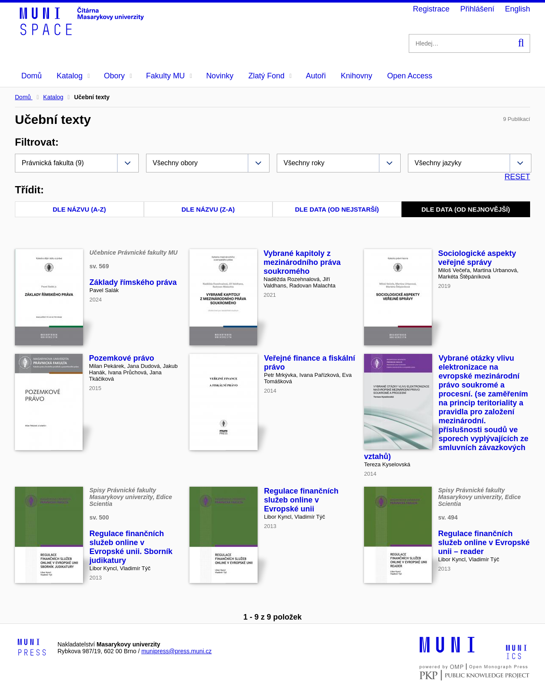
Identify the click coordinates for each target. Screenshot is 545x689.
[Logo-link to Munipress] (32, 647)
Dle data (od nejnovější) (466, 209)
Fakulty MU (169, 76)
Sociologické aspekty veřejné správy (477, 258)
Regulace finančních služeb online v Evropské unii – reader (484, 542)
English (517, 9)
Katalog (73, 76)
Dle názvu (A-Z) (79, 209)
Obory (118, 76)
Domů (31, 76)
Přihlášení (477, 9)
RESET (517, 176)
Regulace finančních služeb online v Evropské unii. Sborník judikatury (130, 547)
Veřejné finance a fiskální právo (309, 362)
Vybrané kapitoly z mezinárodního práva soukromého (302, 262)
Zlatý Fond (270, 76)
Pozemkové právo (121, 358)
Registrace (431, 9)
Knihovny (356, 76)
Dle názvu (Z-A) (208, 209)
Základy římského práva (133, 282)
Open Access (409, 76)
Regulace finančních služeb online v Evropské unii (301, 500)
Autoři (316, 76)
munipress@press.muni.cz (176, 651)
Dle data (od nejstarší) (337, 209)
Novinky (219, 76)
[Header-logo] (83, 32)
